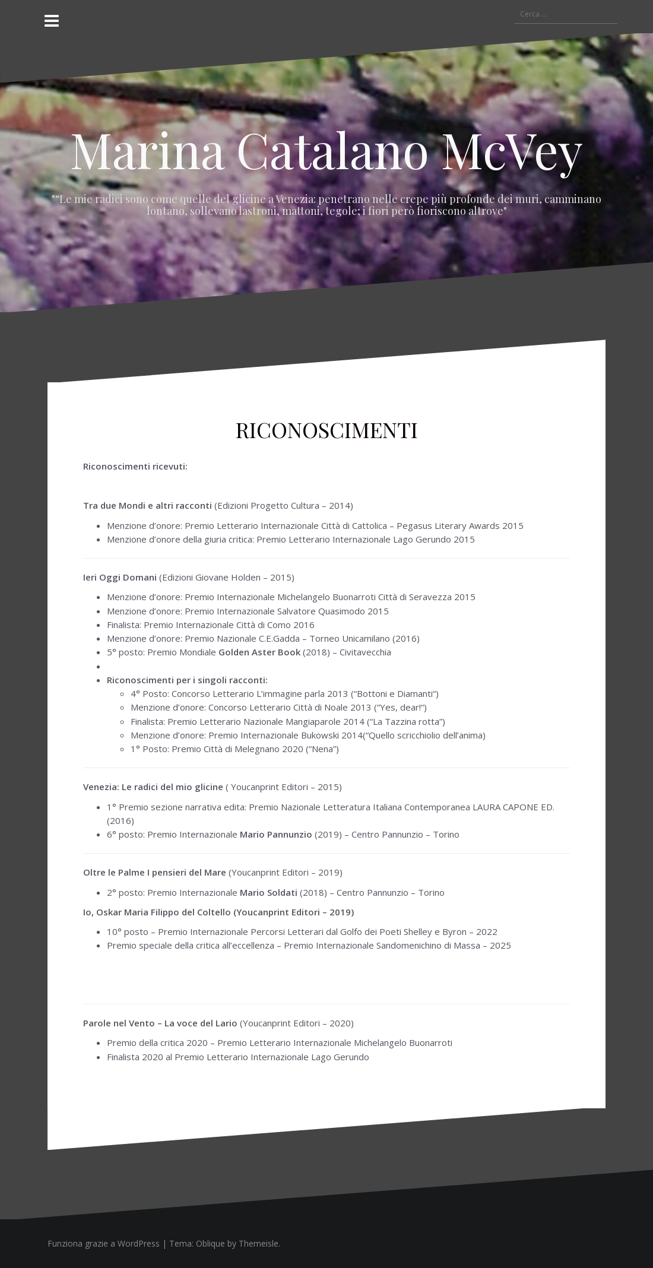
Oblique (210, 1243)
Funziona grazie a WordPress (103, 1243)
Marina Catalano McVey (326, 149)
